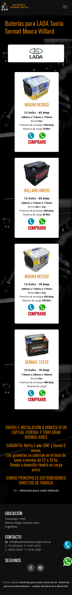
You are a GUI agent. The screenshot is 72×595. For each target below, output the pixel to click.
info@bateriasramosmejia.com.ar (28, 542)
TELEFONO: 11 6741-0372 (23, 545)
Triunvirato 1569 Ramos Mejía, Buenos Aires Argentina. (22, 522)
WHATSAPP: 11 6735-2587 (23, 549)
